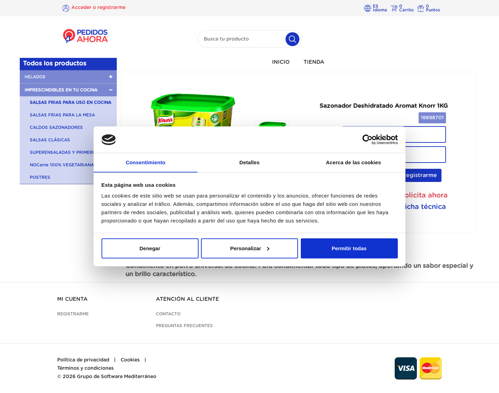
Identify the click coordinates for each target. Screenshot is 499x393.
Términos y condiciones (85, 368)
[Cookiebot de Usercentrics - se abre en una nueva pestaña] (367, 139)
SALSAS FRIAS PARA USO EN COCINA (70, 103)
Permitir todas (349, 248)
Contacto (168, 314)
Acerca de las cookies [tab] (353, 162)
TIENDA (314, 62)
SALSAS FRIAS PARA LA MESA (62, 115)
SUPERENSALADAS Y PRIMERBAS (66, 152)
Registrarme (416, 175)
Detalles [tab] (249, 162)
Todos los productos (54, 64)
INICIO (281, 62)
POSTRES (40, 177)
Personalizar (249, 248)
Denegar (149, 248)
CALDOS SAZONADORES (56, 127)
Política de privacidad (83, 360)
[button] (68, 77)
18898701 (432, 117)
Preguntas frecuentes (184, 326)
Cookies (130, 360)
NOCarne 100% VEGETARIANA (62, 165)
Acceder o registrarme (98, 8)
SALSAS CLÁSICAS (50, 140)
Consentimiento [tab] (146, 162)
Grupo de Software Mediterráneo (116, 376)
